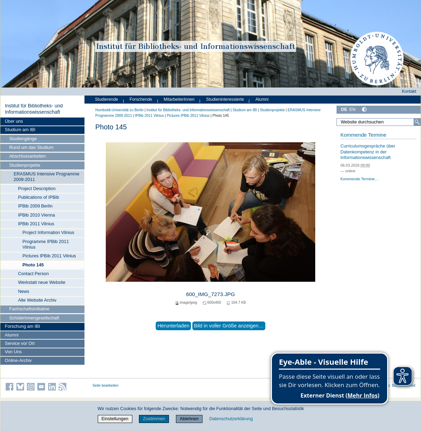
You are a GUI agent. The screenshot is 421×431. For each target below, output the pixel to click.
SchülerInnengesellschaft (34, 317)
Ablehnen (189, 418)
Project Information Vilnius (48, 232)
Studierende (106, 99)
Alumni (12, 335)
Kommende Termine (363, 135)
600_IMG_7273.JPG (210, 294)
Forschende (141, 99)
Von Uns (13, 351)
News (23, 291)
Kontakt (409, 91)
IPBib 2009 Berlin (35, 206)
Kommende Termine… (359, 179)
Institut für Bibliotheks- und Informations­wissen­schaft (34, 109)
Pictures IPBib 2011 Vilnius (49, 255)
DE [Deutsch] (344, 109)
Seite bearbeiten (106, 385)
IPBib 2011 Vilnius (36, 223)
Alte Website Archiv (37, 300)
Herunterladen (173, 325)
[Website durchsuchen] (379, 122)
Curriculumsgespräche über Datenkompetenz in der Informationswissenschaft (367, 151)
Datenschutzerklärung (231, 418)
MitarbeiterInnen (179, 99)
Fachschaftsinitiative (29, 308)
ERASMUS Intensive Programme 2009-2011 (46, 176)
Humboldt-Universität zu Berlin (119, 110)
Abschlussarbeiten (27, 156)
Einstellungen (115, 418)
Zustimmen (154, 418)
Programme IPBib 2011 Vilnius (45, 244)
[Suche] (417, 122)
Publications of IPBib (38, 197)
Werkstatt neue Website (41, 282)
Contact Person (33, 273)
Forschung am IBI (22, 326)
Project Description (37, 188)
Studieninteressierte (225, 99)
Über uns (14, 121)
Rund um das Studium (31, 147)
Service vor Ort (20, 343)
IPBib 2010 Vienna (36, 215)
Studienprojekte (24, 165)
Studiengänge (23, 138)
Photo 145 (33, 264)
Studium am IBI (20, 129)
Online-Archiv (18, 360)
